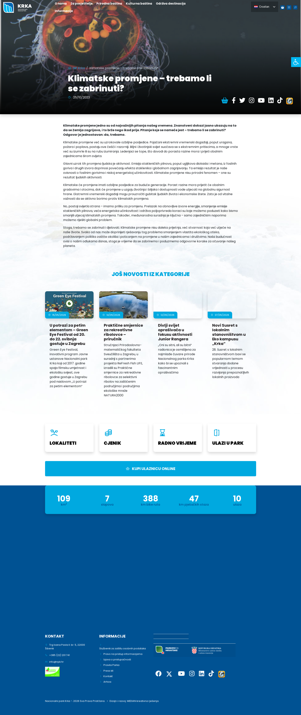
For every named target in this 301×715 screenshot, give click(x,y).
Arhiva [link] (107, 681)
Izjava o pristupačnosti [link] (117, 659)
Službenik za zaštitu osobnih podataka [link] (122, 648)
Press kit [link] (108, 670)
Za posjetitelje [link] (82, 4)
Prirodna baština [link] (109, 4)
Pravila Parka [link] (111, 665)
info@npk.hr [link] (56, 661)
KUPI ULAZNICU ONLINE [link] (150, 468)
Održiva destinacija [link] (171, 4)
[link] (296, 62)
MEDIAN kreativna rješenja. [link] (143, 701)
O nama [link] (61, 4)
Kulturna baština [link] (139, 4)
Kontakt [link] (108, 676)
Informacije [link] (64, 11)
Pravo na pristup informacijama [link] (122, 654)
